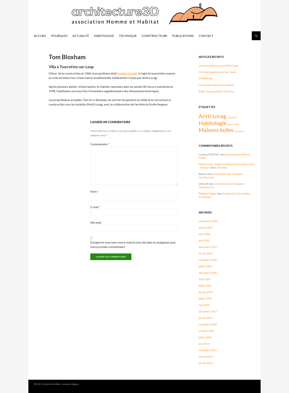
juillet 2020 (205, 266)
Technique (128, 35)
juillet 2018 (205, 298)
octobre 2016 (206, 330)
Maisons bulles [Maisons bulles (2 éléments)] (216, 130)
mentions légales (70, 384)
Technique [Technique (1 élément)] (239, 131)
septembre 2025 (208, 221)
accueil (40, 35)
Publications (183, 35)
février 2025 (206, 227)
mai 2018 (204, 305)
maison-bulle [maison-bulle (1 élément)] (233, 124)
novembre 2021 (208, 259)
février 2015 (206, 356)
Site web (95, 222)
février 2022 (206, 253)
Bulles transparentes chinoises (216, 91)
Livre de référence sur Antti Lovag (218, 65)
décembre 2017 (208, 311)
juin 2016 (204, 343)
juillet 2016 (205, 337)
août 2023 (204, 234)
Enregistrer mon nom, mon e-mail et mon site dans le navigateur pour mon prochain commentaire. (133, 244)
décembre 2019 (208, 272)
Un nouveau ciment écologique (216, 84)
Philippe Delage (208, 193)
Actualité (80, 35)
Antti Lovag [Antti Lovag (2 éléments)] (212, 116)
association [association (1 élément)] (232, 117)
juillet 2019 (205, 285)
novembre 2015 (208, 350)
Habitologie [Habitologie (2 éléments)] (213, 123)
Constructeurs (154, 35)
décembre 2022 (208, 246)
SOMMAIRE (206, 78)
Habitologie (104, 35)
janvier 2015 (206, 363)
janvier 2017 (206, 317)
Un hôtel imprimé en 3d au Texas (217, 72)
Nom (94, 191)
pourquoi (59, 35)
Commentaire (99, 144)
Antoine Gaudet (127, 73)
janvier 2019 (206, 292)
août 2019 (204, 279)
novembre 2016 (208, 324)
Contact (206, 35)
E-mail (95, 207)
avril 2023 (204, 240)
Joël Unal (221, 167)
